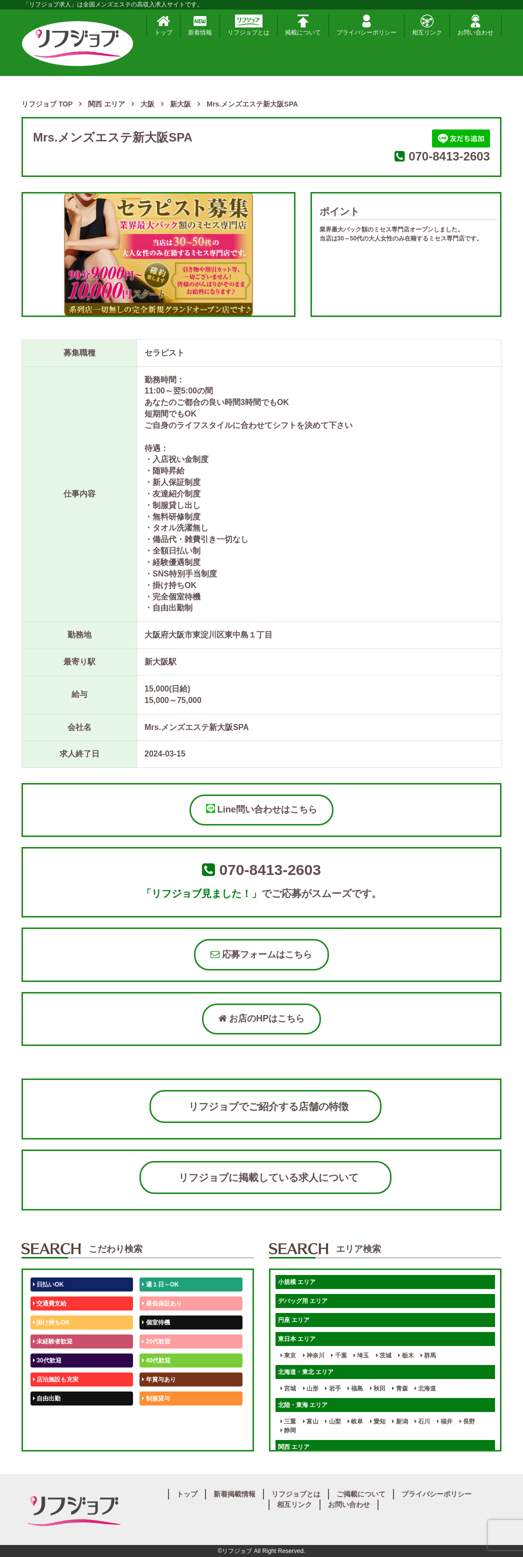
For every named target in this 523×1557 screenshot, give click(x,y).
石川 (422, 1421)
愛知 (378, 1421)
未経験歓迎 (159, 1417)
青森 (400, 1388)
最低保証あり (162, 1303)
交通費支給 (49, 1303)
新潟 (400, 1421)
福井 (444, 1421)
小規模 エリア (297, 1282)
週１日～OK (160, 1284)
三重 (288, 1421)
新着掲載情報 (235, 1494)
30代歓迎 (47, 1360)
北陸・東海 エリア (303, 1405)
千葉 (338, 1355)
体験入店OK (51, 1436)
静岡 (288, 1430)
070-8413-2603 (449, 156)
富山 (310, 1421)
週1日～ (154, 1436)
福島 (355, 1388)
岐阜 (355, 1421)
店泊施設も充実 (55, 1379)
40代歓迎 (156, 1360)
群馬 (428, 1355)
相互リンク (427, 25)
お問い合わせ (476, 25)
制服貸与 (156, 1398)
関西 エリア (294, 1447)
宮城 (288, 1388)
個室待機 (156, 1322)
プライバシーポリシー (366, 25)
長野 (467, 1421)
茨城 (384, 1355)
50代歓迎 (47, 1417)
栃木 (406, 1355)
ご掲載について (361, 1494)
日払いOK (48, 1284)
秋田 (378, 1388)
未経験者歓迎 (52, 1341)
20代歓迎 (156, 1341)
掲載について (303, 25)
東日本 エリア (297, 1339)
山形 (310, 1388)
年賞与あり (159, 1379)
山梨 (332, 1421)
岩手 (332, 1388)
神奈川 (313, 1355)
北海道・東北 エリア (306, 1372)
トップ (163, 25)
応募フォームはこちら (261, 955)
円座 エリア (294, 1320)
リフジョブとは (249, 25)
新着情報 (200, 25)
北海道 (425, 1388)
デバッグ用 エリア (303, 1301)
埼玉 (361, 1355)
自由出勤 (46, 1398)
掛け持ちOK (51, 1322)
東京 (288, 1355)
